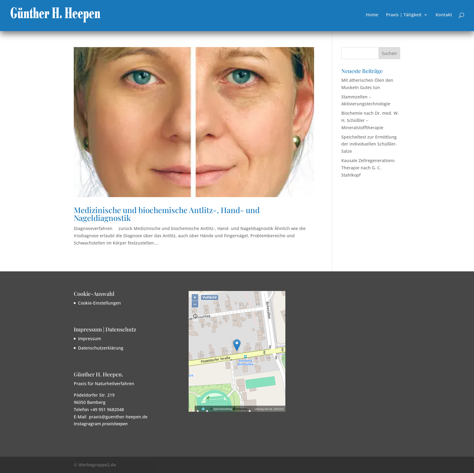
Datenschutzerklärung (100, 348)
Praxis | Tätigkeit (404, 15)
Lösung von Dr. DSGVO (269, 409)
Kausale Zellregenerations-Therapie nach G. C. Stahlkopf (368, 168)
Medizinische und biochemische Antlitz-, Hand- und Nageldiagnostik (167, 214)
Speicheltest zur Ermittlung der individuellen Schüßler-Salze (369, 144)
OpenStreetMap (222, 409)
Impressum (89, 338)
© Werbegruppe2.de (95, 465)
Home (372, 15)
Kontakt (444, 15)
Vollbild (210, 297)
